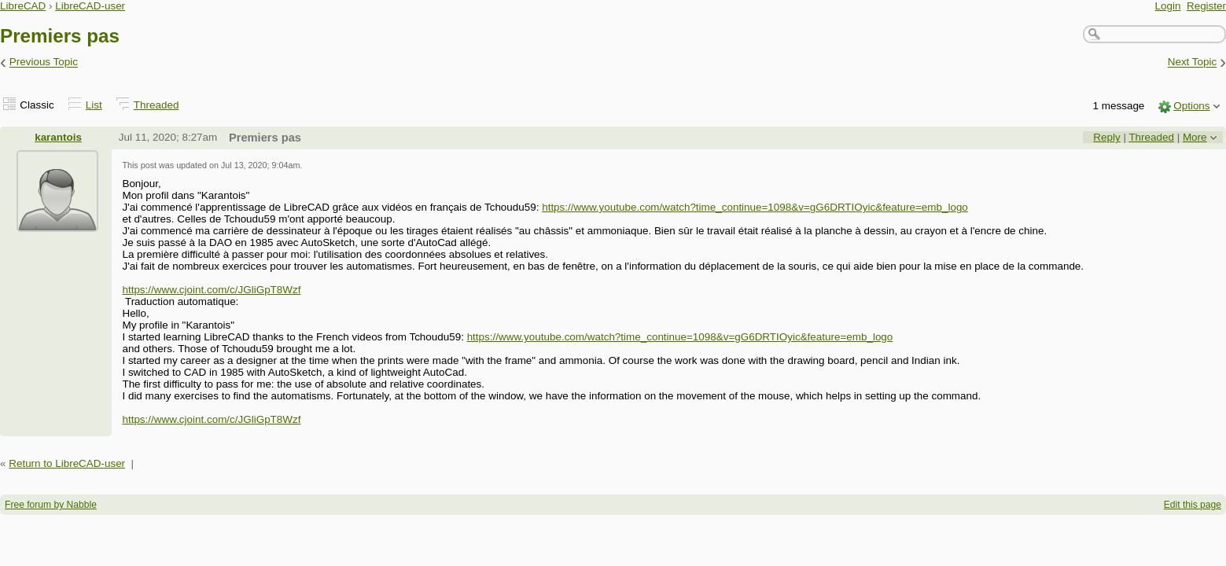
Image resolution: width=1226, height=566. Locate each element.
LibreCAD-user (90, 6)
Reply (1106, 137)
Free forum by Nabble (51, 504)
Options (1191, 106)
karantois (58, 137)
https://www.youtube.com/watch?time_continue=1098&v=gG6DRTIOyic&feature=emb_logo (755, 207)
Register (1206, 6)
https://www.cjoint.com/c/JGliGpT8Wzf (211, 290)
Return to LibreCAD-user (67, 463)
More (1195, 137)
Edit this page (1192, 504)
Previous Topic (43, 62)
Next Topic (1192, 62)
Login (1168, 6)
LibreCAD (23, 6)
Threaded (156, 105)
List (94, 105)
